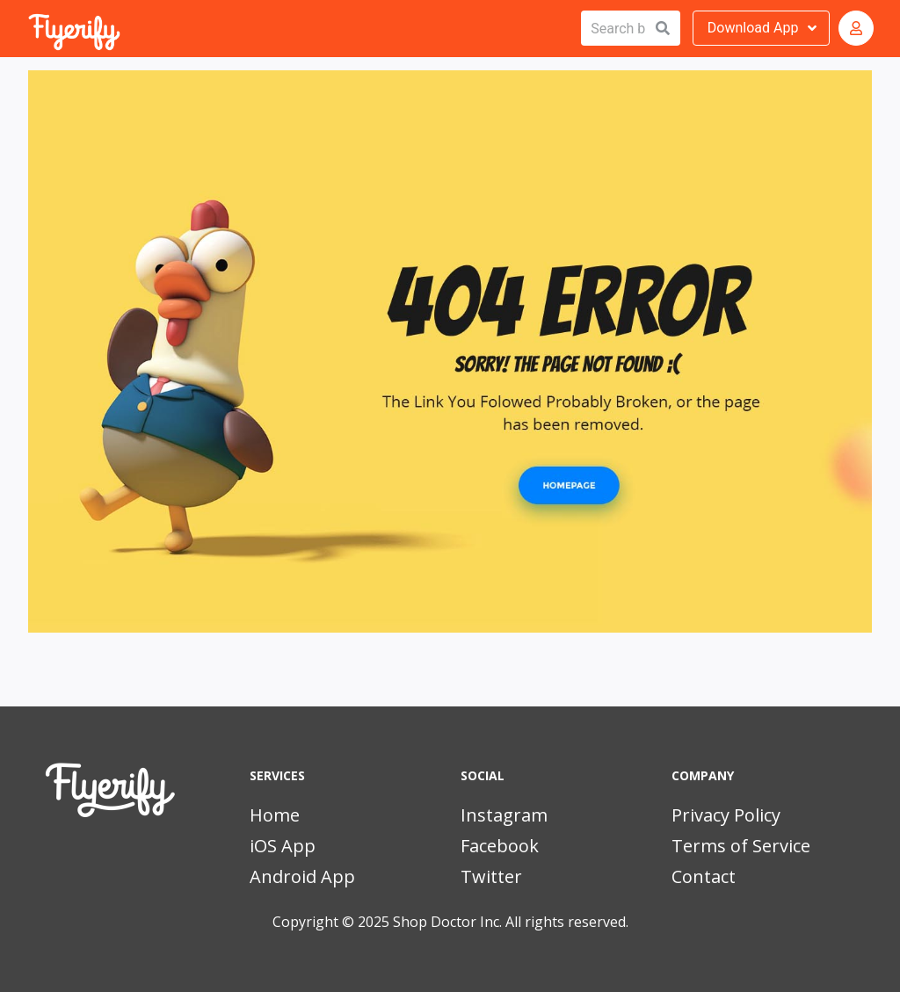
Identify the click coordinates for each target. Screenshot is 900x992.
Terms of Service (740, 846)
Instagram (504, 815)
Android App (302, 876)
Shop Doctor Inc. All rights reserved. (510, 921)
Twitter (491, 876)
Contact (703, 876)
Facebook (500, 846)
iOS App (283, 846)
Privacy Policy (725, 815)
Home (275, 815)
